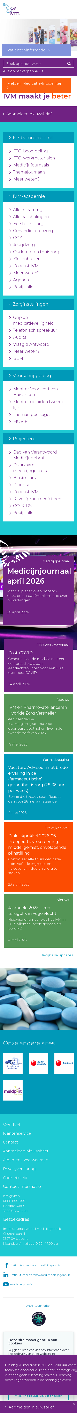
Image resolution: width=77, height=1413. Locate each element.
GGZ (15, 238)
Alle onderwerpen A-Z (23, 71)
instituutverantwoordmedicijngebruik (35, 1265)
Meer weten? (24, 179)
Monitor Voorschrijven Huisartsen (33, 392)
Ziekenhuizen (25, 259)
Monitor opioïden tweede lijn (36, 405)
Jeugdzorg (22, 245)
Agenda (19, 280)
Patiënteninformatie (28, 50)
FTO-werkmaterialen (32, 158)
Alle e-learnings (27, 210)
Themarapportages (30, 415)
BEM (16, 358)
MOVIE (18, 422)
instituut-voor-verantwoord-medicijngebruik (40, 1274)
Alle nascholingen (29, 217)
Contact (10, 1142)
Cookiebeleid (15, 1178)
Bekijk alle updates (56, 955)
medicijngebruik (21, 1284)
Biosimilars (22, 478)
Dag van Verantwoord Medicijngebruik (33, 455)
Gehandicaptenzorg (31, 231)
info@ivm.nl (11, 1196)
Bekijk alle (21, 287)
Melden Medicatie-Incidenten (36, 85)
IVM (18, 9)
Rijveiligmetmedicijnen (35, 499)
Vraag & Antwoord (29, 344)
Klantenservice (17, 1133)
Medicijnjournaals (29, 165)
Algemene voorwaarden (25, 1160)
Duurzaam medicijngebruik (28, 468)
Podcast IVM (24, 266)
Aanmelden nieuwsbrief (27, 114)
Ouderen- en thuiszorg (34, 252)
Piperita (19, 485)
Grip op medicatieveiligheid (31, 321)
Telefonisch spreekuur (33, 330)
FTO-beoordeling (28, 151)
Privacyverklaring (19, 1169)
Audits (17, 337)
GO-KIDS (20, 506)
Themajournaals (27, 172)
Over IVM (11, 1124)
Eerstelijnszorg (26, 224)
